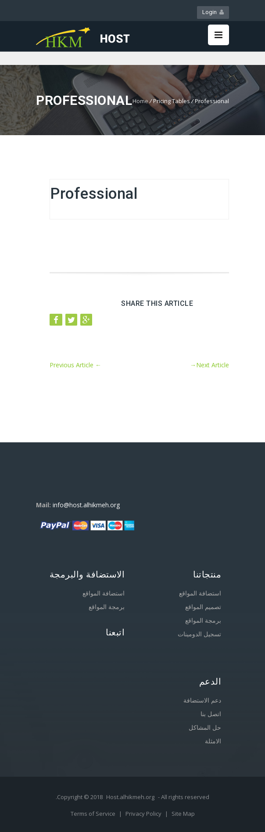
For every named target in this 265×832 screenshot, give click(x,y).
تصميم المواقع (203, 606)
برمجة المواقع (107, 606)
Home (140, 101)
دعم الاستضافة (202, 700)
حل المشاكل (205, 727)
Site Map (183, 814)
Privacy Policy (144, 814)
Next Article (209, 365)
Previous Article (75, 365)
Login (213, 12)
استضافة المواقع (103, 593)
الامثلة (213, 741)
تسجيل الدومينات (199, 634)
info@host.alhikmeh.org (86, 505)
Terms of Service (94, 814)
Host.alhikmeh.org (130, 797)
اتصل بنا (211, 714)
